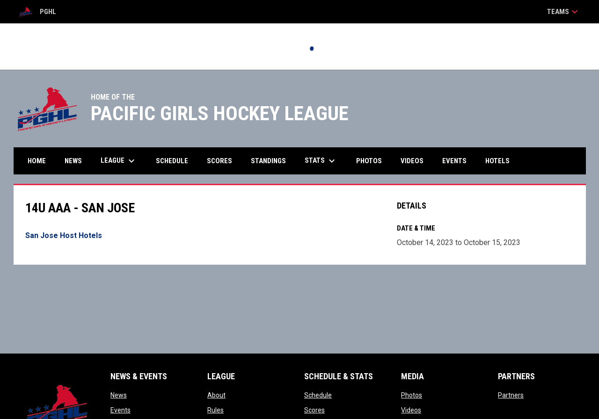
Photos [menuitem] (369, 161)
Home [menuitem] (37, 161)
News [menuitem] (73, 161)
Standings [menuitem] (268, 161)
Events (120, 410)
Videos (411, 410)
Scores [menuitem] (219, 161)
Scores (314, 410)
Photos (411, 395)
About (216, 395)
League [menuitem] (119, 160)
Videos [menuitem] (412, 161)
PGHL (37, 12)
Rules (215, 410)
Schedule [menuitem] (172, 161)
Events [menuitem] (454, 161)
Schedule (318, 395)
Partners (511, 395)
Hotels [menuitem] (497, 161)
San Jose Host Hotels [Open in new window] (63, 235)
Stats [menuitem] (321, 160)
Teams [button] (563, 11)
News (118, 395)
